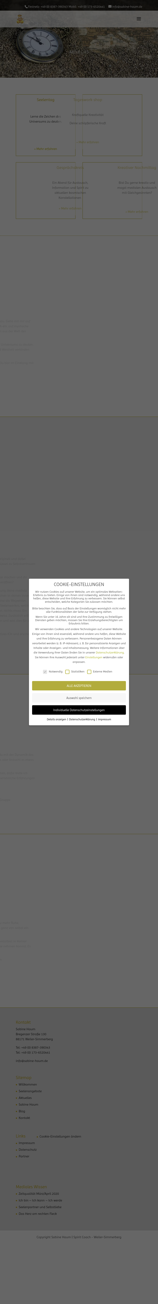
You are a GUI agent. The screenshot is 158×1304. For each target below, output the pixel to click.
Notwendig (53, 671)
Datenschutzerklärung (110, 652)
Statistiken (74, 671)
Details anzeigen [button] (57, 719)
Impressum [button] (104, 719)
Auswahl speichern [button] (79, 698)
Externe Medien (99, 671)
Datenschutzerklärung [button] (82, 719)
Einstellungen (93, 657)
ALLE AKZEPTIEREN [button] (79, 686)
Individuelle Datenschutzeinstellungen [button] (79, 710)
